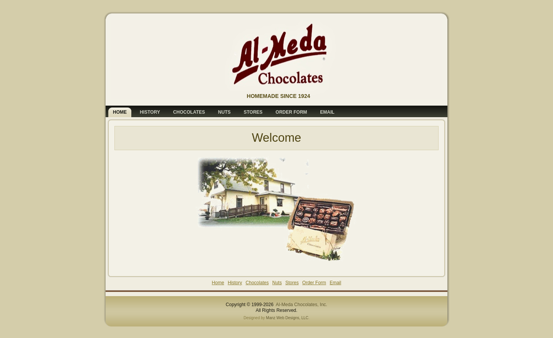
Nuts (277, 282)
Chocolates (257, 282)
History (235, 282)
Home (218, 282)
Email (335, 282)
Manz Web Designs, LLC (287, 318)
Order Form (314, 282)
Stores (292, 282)
